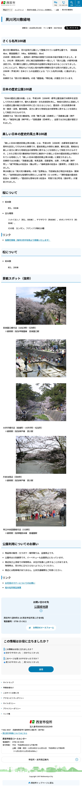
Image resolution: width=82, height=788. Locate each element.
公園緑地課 (41, 606)
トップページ (19, 10)
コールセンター (63, 5)
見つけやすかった (13, 662)
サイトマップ (8, 682)
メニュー (78, 5)
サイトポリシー (9, 703)
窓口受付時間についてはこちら (15, 733)
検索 (71, 5)
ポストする (73, 27)
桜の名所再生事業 (13, 587)
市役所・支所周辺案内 (39, 759)
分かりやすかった (13, 652)
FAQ (55, 5)
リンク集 (6, 714)
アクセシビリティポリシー (13, 698)
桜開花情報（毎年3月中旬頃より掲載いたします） (27, 239)
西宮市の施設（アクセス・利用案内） (39, 10)
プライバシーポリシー (12, 708)
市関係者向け (8, 687)
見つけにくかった (31, 662)
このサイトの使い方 (11, 693)
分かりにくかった (31, 652)
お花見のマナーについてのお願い (20, 582)
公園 (57, 10)
